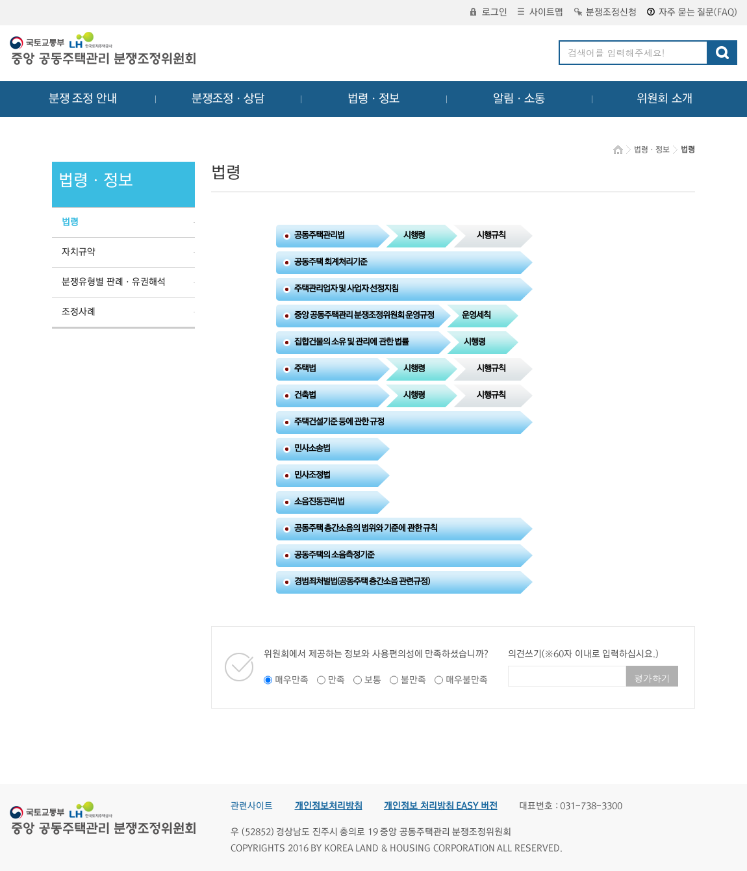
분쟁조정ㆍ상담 (228, 98)
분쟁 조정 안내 (83, 98)
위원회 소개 (665, 98)
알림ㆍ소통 (519, 98)
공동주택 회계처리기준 (330, 261)
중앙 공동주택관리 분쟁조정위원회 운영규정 (364, 315)
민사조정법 (312, 474)
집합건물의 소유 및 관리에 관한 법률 (351, 341)
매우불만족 (467, 680)
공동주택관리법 (319, 235)
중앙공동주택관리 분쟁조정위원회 (104, 50)
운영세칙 (476, 315)
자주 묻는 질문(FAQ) (692, 12)
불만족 (413, 680)
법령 (70, 222)
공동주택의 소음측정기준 (334, 554)
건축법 (305, 394)
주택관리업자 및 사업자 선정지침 (346, 288)
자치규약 (78, 252)
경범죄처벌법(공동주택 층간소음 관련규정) (362, 581)
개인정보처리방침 (328, 806)
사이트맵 (540, 12)
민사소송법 (312, 448)
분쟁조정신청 (605, 12)
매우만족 (292, 680)
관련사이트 (252, 806)
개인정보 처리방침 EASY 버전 (441, 806)
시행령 (414, 235)
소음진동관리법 (319, 501)
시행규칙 (491, 235)
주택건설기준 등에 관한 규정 (339, 421)
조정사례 (78, 312)
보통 (372, 680)
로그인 (488, 12)
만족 (336, 680)
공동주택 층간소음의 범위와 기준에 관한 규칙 (365, 528)
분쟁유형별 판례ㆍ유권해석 (114, 282)
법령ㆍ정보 (373, 98)
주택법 (305, 368)
